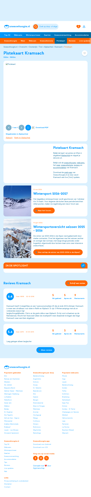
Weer (23, 41)
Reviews (72, 41)
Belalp (6, 409)
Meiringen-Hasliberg (11, 394)
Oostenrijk (33, 47)
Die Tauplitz (8, 415)
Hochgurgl (37, 415)
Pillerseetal (8, 421)
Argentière (37, 379)
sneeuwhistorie (67, 165)
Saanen (35, 397)
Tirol (40, 47)
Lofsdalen (7, 397)
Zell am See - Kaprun (11, 418)
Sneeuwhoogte (10, 41)
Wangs (35, 418)
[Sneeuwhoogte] (17, 26)
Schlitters (65, 394)
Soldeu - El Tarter (68, 409)
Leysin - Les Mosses (11, 430)
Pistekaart (61, 41)
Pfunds (64, 376)
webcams (81, 163)
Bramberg (65, 397)
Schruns (36, 382)
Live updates (8, 468)
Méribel (65, 415)
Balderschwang (38, 376)
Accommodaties (82, 35)
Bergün (35, 400)
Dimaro (35, 424)
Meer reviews (45, 350)
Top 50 (7, 35)
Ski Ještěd (8, 385)
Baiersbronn (37, 391)
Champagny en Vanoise (70, 412)
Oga (63, 379)
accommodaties (59, 167)
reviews (77, 165)
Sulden (64, 388)
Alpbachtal (48, 47)
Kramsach (58, 47)
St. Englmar (8, 412)
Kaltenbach (66, 400)
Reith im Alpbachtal (22, 138)
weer (58, 165)
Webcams (18, 35)
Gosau (35, 385)
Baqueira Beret (9, 388)
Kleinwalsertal (38, 403)
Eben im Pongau (39, 406)
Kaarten (47, 35)
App (5, 471)
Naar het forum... (44, 210)
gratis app (68, 172)
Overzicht (23, 47)
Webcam (32, 41)
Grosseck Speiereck (11, 433)
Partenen (65, 424)
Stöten (64, 406)
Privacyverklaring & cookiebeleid (16, 481)
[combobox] (48, 26)
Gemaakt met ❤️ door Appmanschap (42, 467)
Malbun (6, 406)
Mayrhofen (37, 430)
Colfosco (36, 421)
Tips (5, 462)
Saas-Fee (65, 403)
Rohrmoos (36, 427)
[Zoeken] (48, 26)
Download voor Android (42, 444)
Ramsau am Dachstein (12, 379)
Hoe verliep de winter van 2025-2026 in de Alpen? (58, 252)
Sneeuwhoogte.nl (10, 47)
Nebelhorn (8, 400)
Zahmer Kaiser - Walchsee (13, 391)
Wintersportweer (33, 35)
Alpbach (9, 138)
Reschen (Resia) (68, 430)
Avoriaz (35, 412)
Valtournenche (67, 418)
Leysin (64, 382)
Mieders (7, 382)
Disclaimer (8, 484)
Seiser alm (7, 403)
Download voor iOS (40, 447)
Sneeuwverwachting (62, 35)
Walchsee (36, 409)
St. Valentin (37, 388)
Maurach (65, 433)
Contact (7, 487)
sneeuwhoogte (70, 163)
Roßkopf (7, 427)
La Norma (65, 427)
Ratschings (37, 433)
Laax (63, 421)
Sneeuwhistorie (46, 41)
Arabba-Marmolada (11, 424)
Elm (5, 376)
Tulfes (64, 391)
